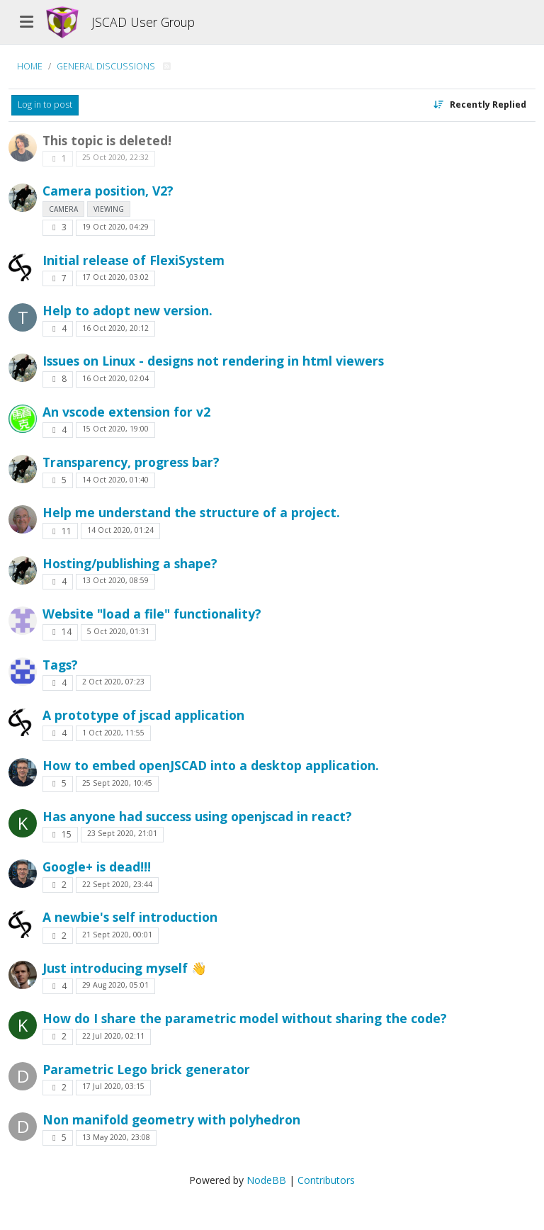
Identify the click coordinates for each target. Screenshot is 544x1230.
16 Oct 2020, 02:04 (115, 378)
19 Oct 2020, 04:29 (115, 227)
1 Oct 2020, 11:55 (113, 733)
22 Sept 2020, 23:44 (117, 884)
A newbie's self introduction (129, 916)
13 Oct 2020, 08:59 (115, 580)
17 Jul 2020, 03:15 (113, 1086)
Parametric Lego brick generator (146, 1069)
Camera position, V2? (108, 190)
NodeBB (266, 1180)
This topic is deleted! (106, 140)
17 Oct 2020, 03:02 (115, 277)
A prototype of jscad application (143, 714)
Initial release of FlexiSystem (133, 260)
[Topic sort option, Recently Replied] (480, 105)
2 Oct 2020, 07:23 (113, 682)
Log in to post (45, 104)
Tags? (60, 664)
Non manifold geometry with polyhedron (171, 1119)
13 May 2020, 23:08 (116, 1137)
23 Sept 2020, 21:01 (122, 833)
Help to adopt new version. (127, 310)
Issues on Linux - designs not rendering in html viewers (213, 360)
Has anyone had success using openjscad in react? (197, 816)
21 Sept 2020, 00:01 (117, 935)
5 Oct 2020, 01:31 (118, 631)
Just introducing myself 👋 (124, 967)
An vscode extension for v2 (126, 411)
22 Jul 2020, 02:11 (113, 1036)
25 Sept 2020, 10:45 (117, 783)
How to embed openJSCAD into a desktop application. (210, 765)
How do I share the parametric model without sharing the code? (244, 1018)
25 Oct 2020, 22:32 (115, 157)
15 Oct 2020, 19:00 (115, 429)
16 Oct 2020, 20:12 (115, 328)
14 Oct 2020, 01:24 (120, 530)
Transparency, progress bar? (131, 461)
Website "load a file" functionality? (151, 613)
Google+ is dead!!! (96, 866)
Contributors (326, 1180)
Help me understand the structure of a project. (191, 512)
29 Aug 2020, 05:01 (115, 985)
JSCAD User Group (143, 21)
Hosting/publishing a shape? (129, 563)
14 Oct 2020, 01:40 (115, 480)
